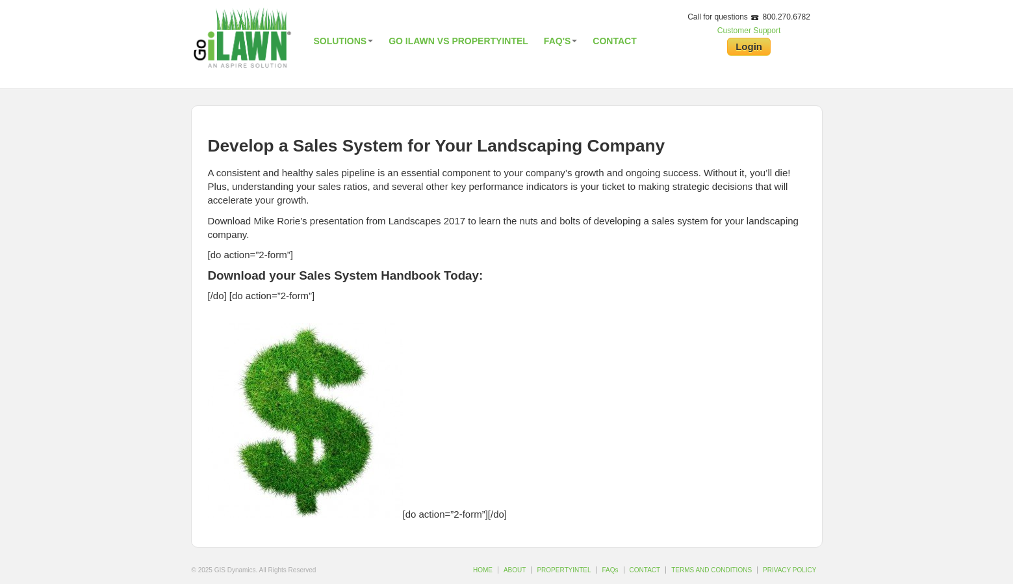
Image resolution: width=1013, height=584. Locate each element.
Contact (614, 41)
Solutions (344, 41)
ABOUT (515, 570)
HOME (483, 570)
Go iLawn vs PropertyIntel (458, 41)
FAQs (610, 570)
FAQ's (560, 41)
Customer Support (748, 30)
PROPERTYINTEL (564, 570)
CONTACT (645, 570)
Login (749, 46)
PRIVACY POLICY (789, 570)
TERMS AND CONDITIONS (711, 570)
